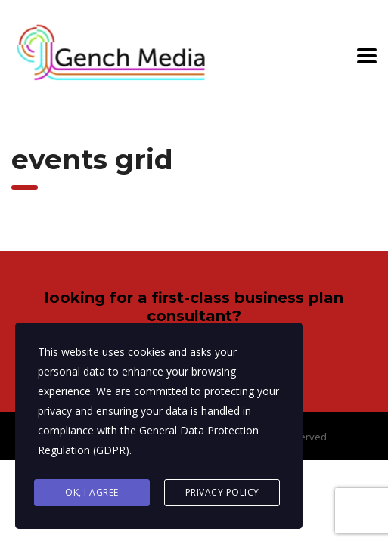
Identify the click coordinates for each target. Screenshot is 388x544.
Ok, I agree (92, 492)
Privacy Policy (222, 492)
